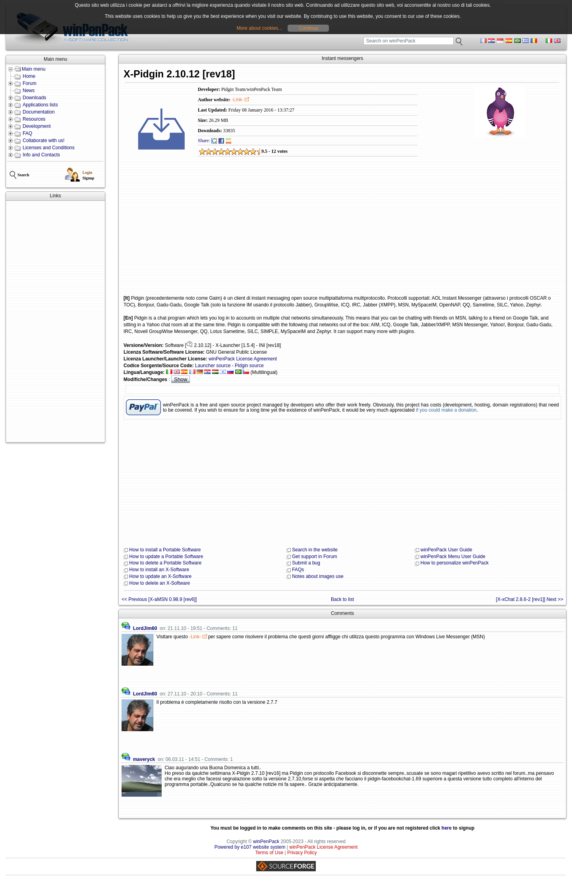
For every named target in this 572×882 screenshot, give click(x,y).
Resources (34, 119)
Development (37, 126)
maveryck (144, 759)
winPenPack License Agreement (243, 359)
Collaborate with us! (43, 140)
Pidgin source (249, 365)
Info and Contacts (41, 155)
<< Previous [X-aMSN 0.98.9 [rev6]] (159, 599)
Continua (308, 28)
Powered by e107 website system (250, 847)
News (29, 90)
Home (29, 76)
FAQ (27, 133)
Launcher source (212, 365)
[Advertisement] (55, 321)
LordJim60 (145, 628)
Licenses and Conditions (49, 147)
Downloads (34, 97)
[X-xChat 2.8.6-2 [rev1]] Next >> (529, 599)
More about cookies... (259, 28)
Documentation (39, 112)
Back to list (342, 599)
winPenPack (266, 841)
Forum (30, 83)
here (447, 828)
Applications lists (40, 105)
